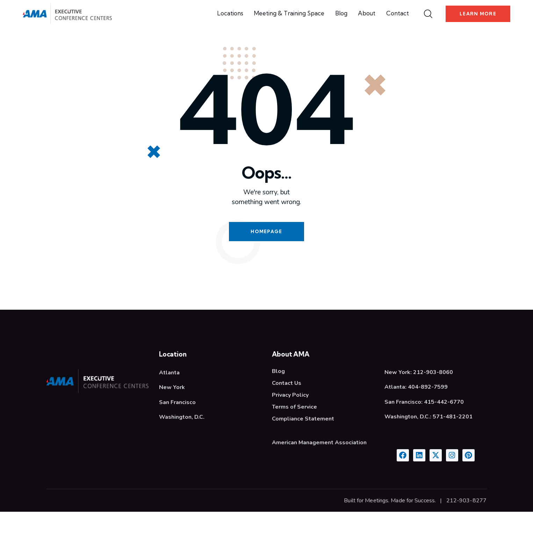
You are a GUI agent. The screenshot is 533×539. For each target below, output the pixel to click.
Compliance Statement (303, 446)
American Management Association (319, 470)
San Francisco (177, 429)
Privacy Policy (290, 422)
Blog (278, 398)
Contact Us (286, 410)
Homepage (266, 258)
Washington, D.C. (181, 444)
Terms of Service (294, 434)
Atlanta (169, 400)
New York (172, 414)
